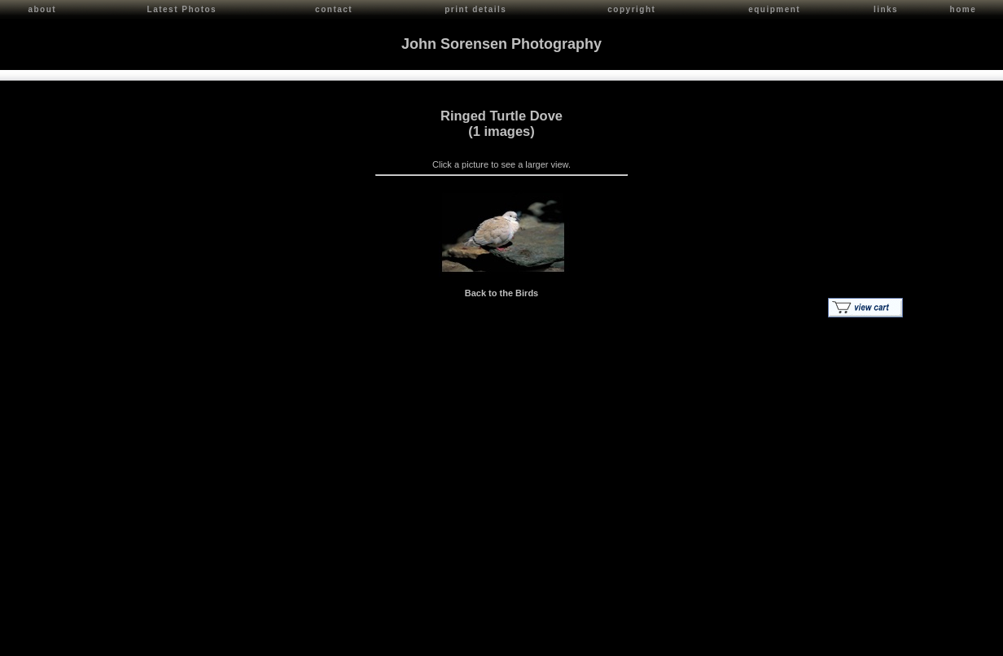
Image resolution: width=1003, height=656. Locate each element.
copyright (631, 9)
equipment (774, 9)
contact (334, 9)
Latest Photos (182, 9)
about (42, 9)
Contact (156, 640)
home (963, 9)
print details (475, 9)
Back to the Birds (501, 290)
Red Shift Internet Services (943, 640)
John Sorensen (104, 640)
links (886, 9)
